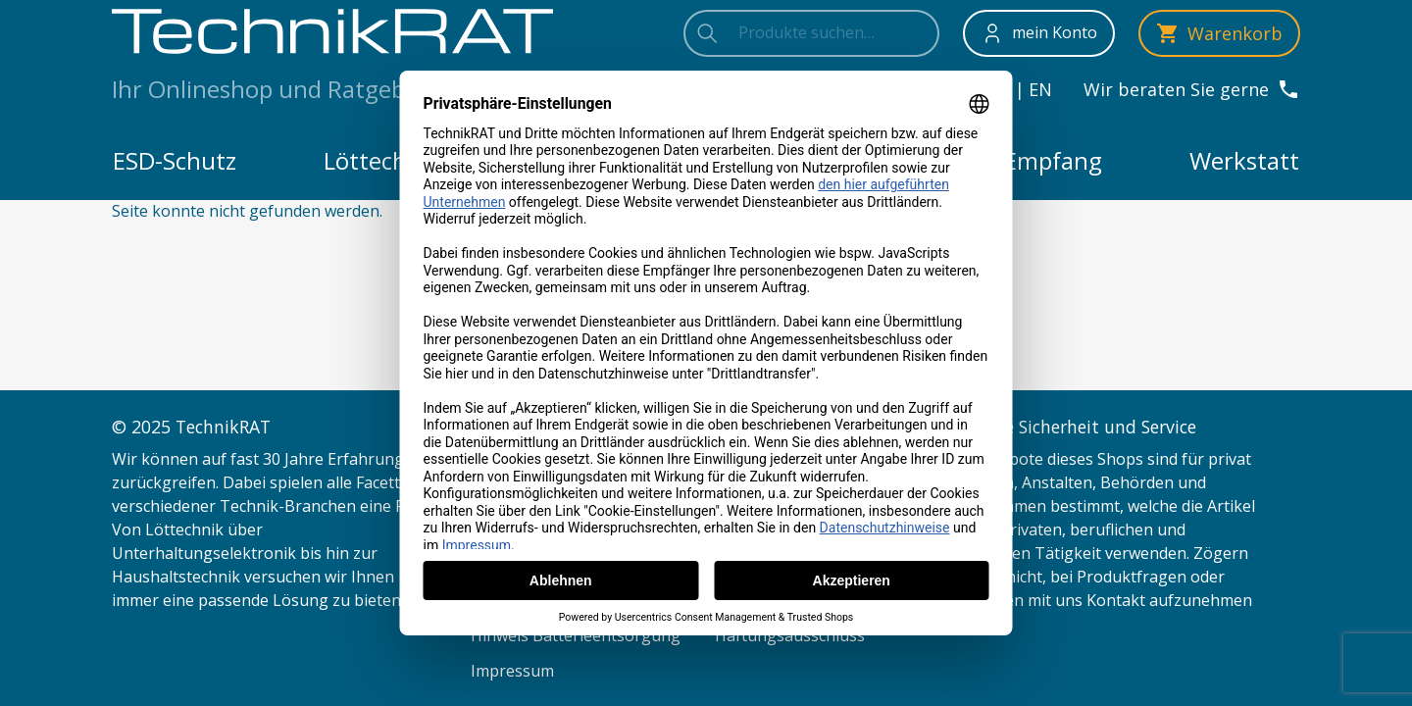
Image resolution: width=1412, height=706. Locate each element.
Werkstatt (1244, 160)
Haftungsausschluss (790, 635)
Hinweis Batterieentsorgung (576, 635)
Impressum (512, 670)
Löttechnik (382, 160)
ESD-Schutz (174, 160)
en (1040, 89)
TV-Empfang (1035, 160)
